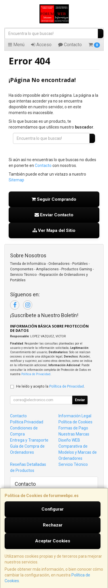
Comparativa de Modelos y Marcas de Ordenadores (77, 452)
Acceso (41, 44)
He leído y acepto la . (50, 386)
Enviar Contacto (54, 214)
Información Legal (74, 416)
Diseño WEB (69, 440)
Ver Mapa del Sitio (54, 230)
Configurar (52, 509)
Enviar (80, 400)
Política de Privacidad (35, 374)
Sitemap (16, 180)
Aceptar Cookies (52, 541)
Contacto (70, 44)
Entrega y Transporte (29, 440)
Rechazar (52, 525)
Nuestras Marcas (73, 434)
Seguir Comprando (54, 199)
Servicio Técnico (73, 464)
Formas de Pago (73, 428)
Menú (16, 44)
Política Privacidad (26, 422)
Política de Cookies (75, 422)
